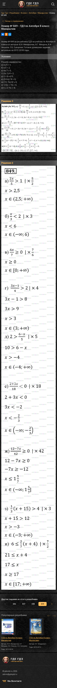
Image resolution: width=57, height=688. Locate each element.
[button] (52, 604)
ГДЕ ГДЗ (28, 4)
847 (23, 604)
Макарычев (43, 13)
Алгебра (32, 13)
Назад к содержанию (14, 21)
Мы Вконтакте (14, 681)
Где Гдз (4, 13)
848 (33, 604)
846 (14, 604)
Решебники (14, 13)
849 (42, 604)
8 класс (24, 13)
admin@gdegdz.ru (10, 674)
